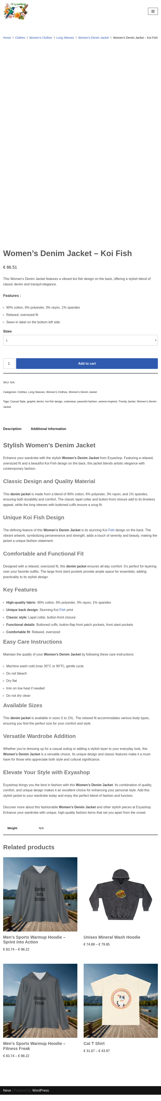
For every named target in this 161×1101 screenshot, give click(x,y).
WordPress (40, 1096)
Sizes (7, 335)
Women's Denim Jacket (93, 37)
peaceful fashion (87, 405)
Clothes (20, 37)
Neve (7, 1096)
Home (7, 37)
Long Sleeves (65, 37)
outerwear (70, 405)
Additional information (49, 433)
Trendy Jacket (127, 405)
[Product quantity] (9, 367)
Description (12, 433)
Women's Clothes (40, 37)
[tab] (12, 433)
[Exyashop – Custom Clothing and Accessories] (15, 11)
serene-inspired (108, 405)
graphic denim (35, 405)
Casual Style (18, 405)
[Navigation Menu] (153, 11)
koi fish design (54, 405)
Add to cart (87, 368)
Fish (112, 535)
